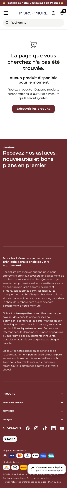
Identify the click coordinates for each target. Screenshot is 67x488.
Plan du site (54, 481)
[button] (33, 420)
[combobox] (33, 23)
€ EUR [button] (8, 438)
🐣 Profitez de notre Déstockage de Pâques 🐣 (33, 2)
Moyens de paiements (14, 450)
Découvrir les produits (33, 108)
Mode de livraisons (13, 462)
